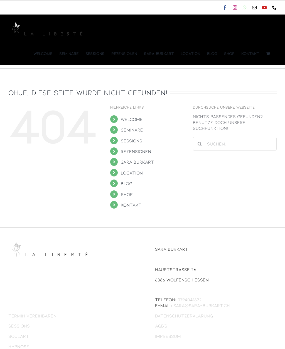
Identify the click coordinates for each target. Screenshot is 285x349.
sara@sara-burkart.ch (51, 7)
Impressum (168, 336)
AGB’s (161, 325)
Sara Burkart (137, 161)
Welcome (132, 119)
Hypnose (18, 346)
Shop (127, 194)
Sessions (131, 140)
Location (132, 172)
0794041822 (190, 299)
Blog (126, 183)
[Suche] (200, 144)
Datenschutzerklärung (184, 315)
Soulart (18, 336)
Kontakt (131, 204)
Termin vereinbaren (32, 315)
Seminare (132, 129)
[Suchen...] (235, 144)
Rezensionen (136, 151)
